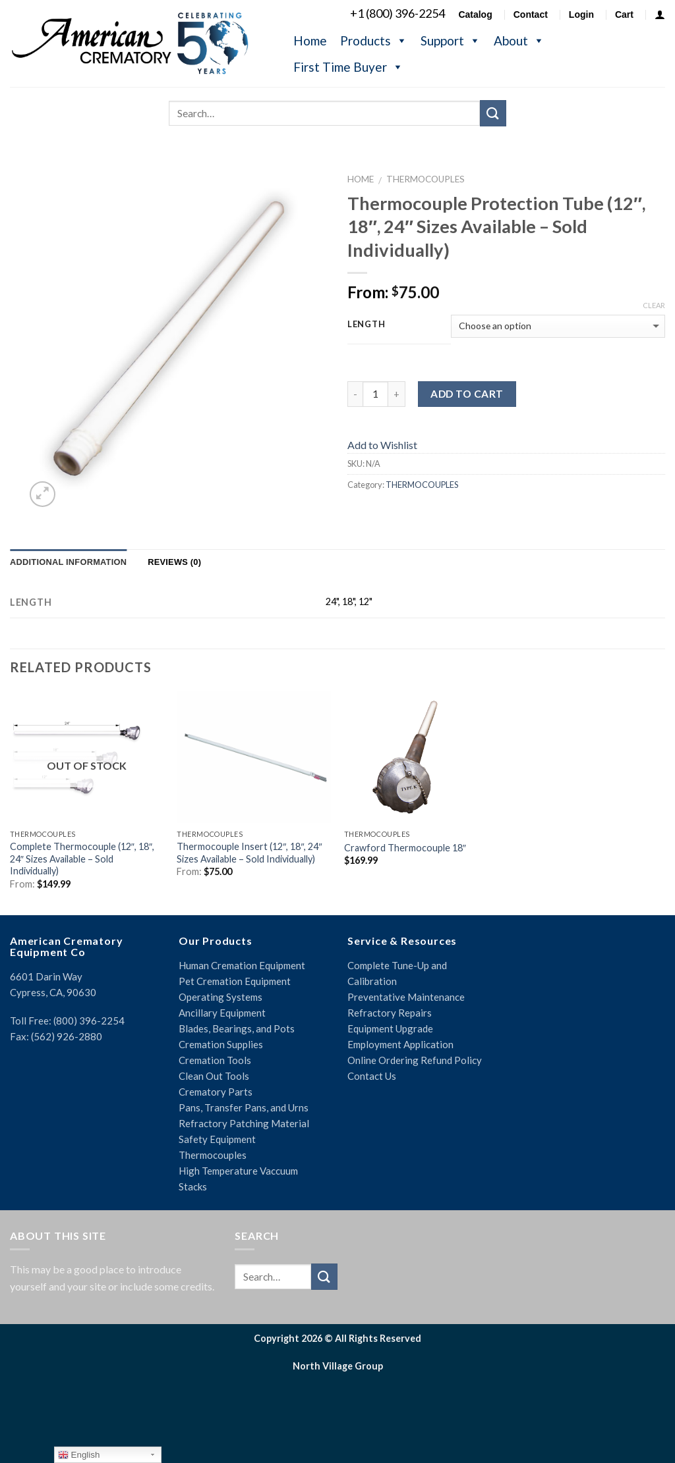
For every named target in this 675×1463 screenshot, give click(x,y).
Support (451, 40)
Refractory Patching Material (244, 1123)
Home (310, 40)
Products (373, 40)
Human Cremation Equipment (242, 965)
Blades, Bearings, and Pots (237, 1028)
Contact (531, 14)
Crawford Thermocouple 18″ (405, 847)
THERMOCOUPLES (425, 179)
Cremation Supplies (221, 1044)
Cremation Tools (215, 1060)
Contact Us (371, 1076)
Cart (624, 14)
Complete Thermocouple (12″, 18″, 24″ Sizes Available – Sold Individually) (82, 858)
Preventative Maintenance (406, 997)
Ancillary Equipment (222, 1013)
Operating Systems (220, 997)
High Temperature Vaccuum (238, 1171)
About (519, 40)
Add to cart (466, 394)
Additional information (68, 562)
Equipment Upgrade (390, 1028)
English (79, 1455)
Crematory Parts (215, 1092)
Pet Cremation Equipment (235, 981)
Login (581, 14)
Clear (654, 305)
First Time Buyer (348, 66)
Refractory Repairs (389, 1013)
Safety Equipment (217, 1139)
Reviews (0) (174, 562)
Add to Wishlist (382, 445)
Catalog (475, 14)
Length (366, 324)
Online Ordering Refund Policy (414, 1060)
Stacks (193, 1186)
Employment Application (400, 1044)
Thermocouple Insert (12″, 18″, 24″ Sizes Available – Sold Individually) (249, 852)
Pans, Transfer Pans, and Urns (243, 1107)
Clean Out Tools (214, 1076)
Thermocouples (213, 1155)
